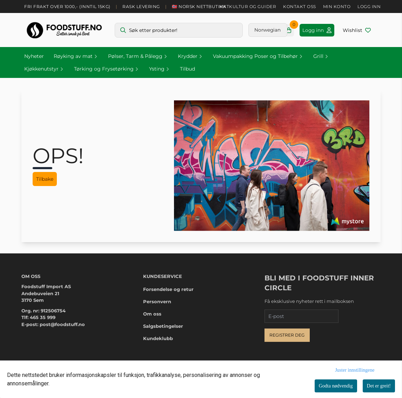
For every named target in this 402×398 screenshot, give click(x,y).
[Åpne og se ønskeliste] (357, 30)
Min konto (337, 6)
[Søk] (179, 30)
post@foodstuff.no (62, 324)
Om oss (152, 314)
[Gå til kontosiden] (317, 30)
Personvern (157, 301)
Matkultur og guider (247, 6)
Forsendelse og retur (168, 289)
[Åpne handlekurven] (288, 30)
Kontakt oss (299, 6)
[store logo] (64, 30)
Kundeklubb (158, 338)
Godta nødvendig (336, 386)
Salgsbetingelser (163, 326)
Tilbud (187, 69)
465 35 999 (42, 317)
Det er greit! (379, 386)
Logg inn (369, 6)
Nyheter (34, 56)
